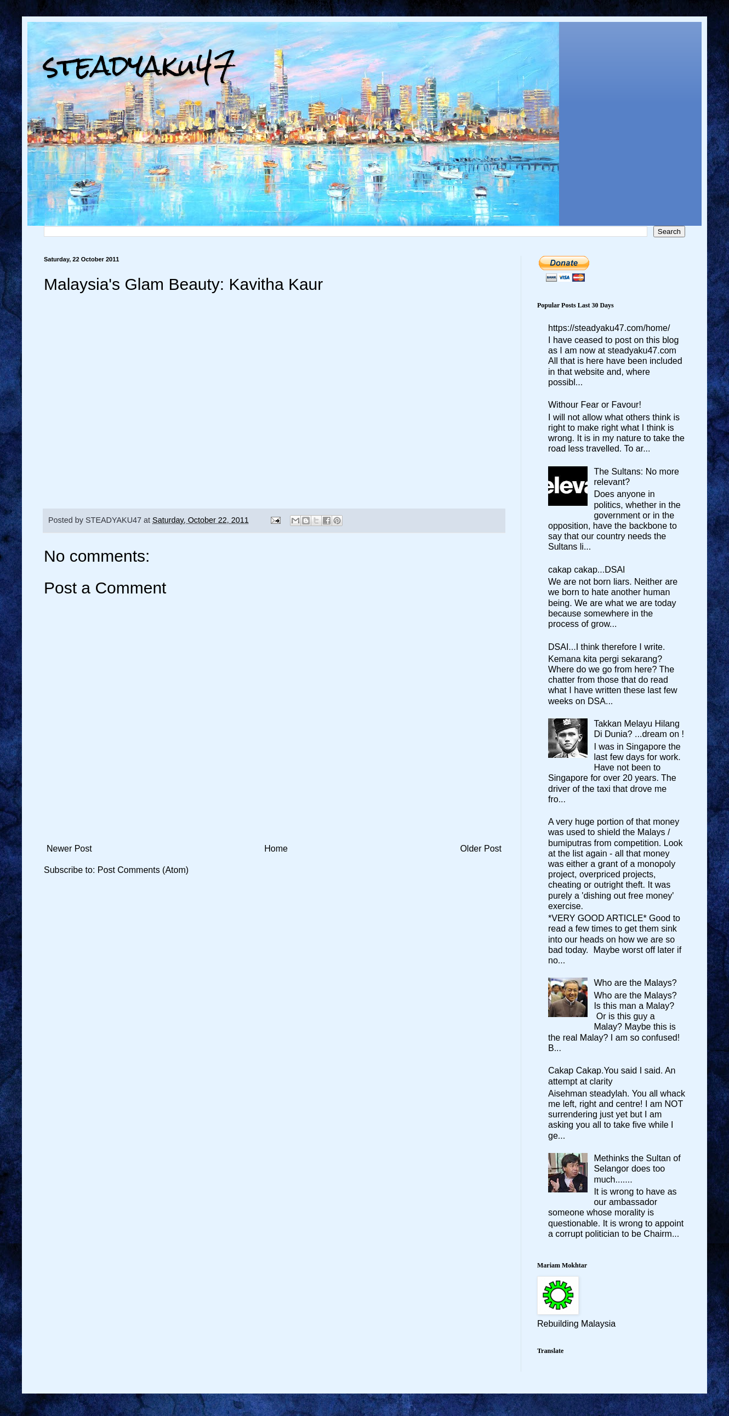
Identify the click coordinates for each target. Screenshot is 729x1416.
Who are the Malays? (635, 982)
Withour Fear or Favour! (594, 404)
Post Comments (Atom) (143, 870)
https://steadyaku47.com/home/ (609, 328)
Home (276, 848)
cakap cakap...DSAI (586, 569)
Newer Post (69, 848)
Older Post (481, 848)
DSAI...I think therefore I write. (606, 647)
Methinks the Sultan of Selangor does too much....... (637, 1169)
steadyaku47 (140, 65)
